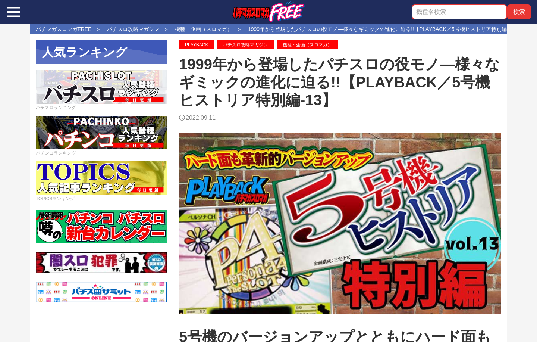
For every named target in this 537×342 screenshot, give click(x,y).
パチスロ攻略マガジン (245, 44)
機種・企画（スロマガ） (307, 44)
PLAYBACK (196, 44)
